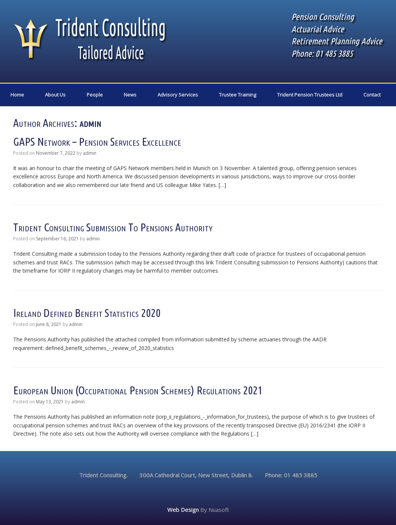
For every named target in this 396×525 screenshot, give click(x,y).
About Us (55, 94)
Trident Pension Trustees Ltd (309, 94)
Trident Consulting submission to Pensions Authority (113, 227)
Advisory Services (178, 94)
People (95, 94)
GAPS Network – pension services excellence (97, 141)
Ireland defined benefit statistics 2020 (86, 312)
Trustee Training (237, 94)
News (130, 94)
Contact (372, 94)
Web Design (183, 509)
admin (90, 122)
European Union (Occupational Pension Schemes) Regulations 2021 (137, 390)
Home (17, 94)
